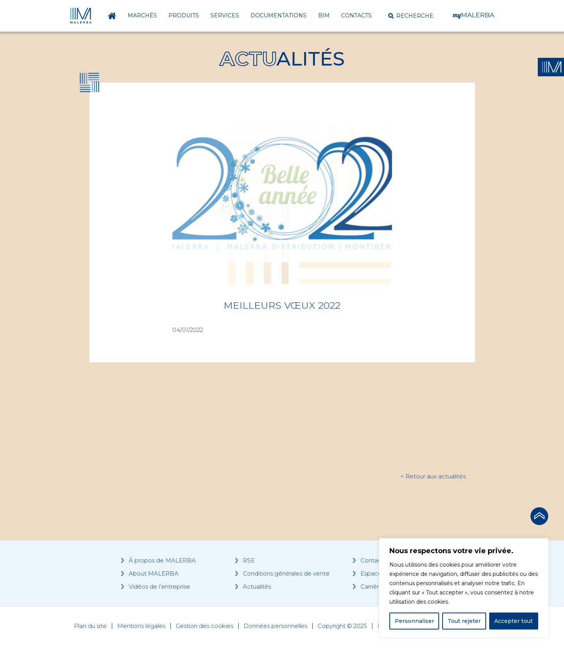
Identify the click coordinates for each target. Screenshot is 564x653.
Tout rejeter (464, 621)
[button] (410, 16)
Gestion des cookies (204, 626)
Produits (183, 15)
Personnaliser (414, 621)
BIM (324, 15)
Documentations (278, 15)
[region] (464, 588)
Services (224, 15)
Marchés (142, 15)
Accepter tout (513, 621)
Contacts (356, 15)
